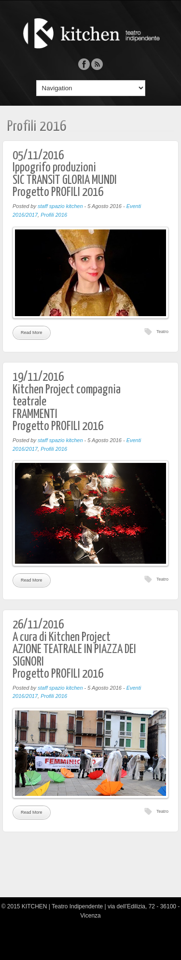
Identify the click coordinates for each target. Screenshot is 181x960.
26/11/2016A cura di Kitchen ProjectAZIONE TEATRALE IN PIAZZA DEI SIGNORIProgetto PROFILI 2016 (74, 649)
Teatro (162, 331)
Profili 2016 (54, 215)
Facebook (84, 64)
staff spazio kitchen (60, 206)
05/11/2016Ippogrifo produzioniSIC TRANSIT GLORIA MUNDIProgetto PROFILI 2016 (65, 174)
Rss (97, 64)
